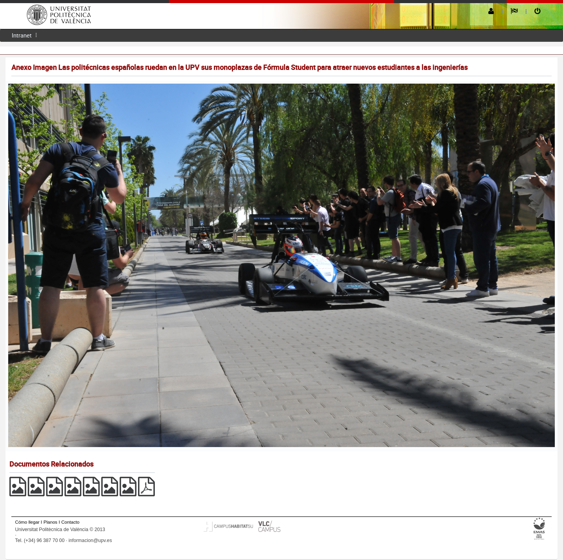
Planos (50, 521)
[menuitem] (22, 35)
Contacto (70, 521)
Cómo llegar (27, 521)
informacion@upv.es (90, 540)
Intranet (22, 35)
